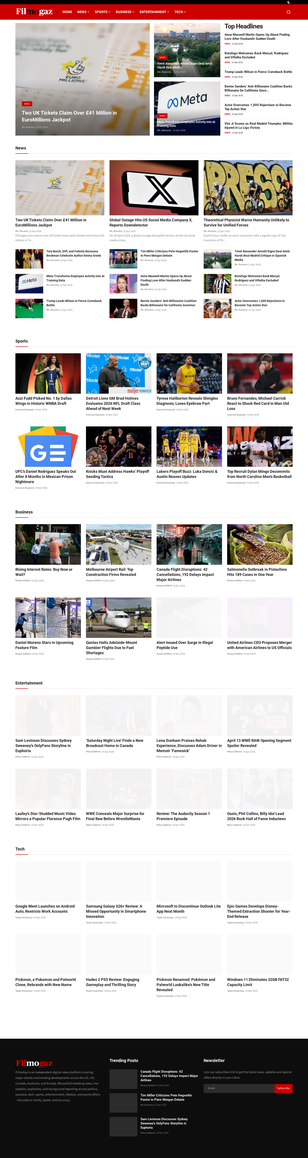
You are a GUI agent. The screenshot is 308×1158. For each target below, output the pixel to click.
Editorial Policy (251, 1146)
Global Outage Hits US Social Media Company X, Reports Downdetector (153, 223)
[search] (289, 12)
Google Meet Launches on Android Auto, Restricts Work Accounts (46, 894)
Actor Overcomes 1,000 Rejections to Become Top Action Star (260, 304)
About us (231, 1146)
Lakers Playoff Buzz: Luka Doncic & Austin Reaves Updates (184, 469)
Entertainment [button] (154, 11)
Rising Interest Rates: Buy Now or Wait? (45, 560)
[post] (82, 79)
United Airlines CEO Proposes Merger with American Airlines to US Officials (259, 635)
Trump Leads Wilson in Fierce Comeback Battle (258, 72)
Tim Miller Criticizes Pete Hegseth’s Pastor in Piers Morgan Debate (169, 254)
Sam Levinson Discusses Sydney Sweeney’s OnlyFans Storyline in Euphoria (47, 728)
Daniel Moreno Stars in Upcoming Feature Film (47, 635)
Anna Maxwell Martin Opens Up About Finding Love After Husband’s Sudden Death (257, 37)
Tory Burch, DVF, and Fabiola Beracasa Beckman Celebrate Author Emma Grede (73, 254)
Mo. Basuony (29, 127)
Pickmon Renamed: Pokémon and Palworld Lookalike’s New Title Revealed (188, 962)
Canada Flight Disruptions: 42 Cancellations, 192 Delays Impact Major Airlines (187, 565)
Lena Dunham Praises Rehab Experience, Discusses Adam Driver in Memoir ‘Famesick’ (188, 731)
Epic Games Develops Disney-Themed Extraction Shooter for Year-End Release (258, 894)
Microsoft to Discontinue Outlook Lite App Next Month (189, 894)
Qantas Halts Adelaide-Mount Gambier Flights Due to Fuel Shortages (115, 635)
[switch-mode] (289, 2)
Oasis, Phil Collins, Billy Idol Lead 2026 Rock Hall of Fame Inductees (256, 801)
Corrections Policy (277, 1146)
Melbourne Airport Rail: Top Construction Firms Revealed (117, 562)
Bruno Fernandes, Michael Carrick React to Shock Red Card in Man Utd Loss (258, 401)
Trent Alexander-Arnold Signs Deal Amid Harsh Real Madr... (184, 64)
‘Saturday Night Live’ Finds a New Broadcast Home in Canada (112, 728)
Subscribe (283, 1063)
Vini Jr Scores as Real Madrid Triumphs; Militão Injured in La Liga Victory (259, 126)
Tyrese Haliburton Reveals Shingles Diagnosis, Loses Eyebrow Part (184, 401)
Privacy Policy (212, 1146)
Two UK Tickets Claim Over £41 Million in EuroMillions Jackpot (54, 223)
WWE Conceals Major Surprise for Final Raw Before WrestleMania (116, 801)
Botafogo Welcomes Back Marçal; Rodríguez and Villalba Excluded (257, 279)
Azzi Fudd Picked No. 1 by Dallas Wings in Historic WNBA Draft (47, 401)
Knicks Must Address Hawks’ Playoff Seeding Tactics (114, 469)
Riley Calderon (23, 737)
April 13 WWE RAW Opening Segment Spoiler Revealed (256, 728)
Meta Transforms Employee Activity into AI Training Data (184, 122)
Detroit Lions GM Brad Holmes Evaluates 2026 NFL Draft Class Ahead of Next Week (118, 401)
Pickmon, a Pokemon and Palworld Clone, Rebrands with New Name (47, 962)
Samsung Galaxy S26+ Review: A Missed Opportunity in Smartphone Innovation (117, 894)
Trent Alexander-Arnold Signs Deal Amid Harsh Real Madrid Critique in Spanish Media (262, 256)
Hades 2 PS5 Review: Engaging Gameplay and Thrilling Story (118, 962)
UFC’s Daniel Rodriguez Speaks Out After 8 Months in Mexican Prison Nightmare (46, 469)
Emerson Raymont (25, 410)
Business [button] (125, 11)
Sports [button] (103, 11)
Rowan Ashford (23, 566)
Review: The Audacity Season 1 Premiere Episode (188, 801)
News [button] (83, 11)
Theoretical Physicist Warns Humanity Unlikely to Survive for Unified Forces (248, 223)
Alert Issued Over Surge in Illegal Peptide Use (188, 635)
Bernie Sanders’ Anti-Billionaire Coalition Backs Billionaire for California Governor (169, 304)
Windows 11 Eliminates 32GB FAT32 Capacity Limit (255, 962)
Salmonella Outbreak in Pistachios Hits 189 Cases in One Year (257, 562)
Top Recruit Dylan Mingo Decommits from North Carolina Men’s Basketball (259, 469)
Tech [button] (180, 11)
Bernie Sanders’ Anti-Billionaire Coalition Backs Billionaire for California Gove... (258, 88)
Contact (194, 1146)
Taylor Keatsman (24, 903)
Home (67, 12)
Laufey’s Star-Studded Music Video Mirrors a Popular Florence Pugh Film (44, 801)
